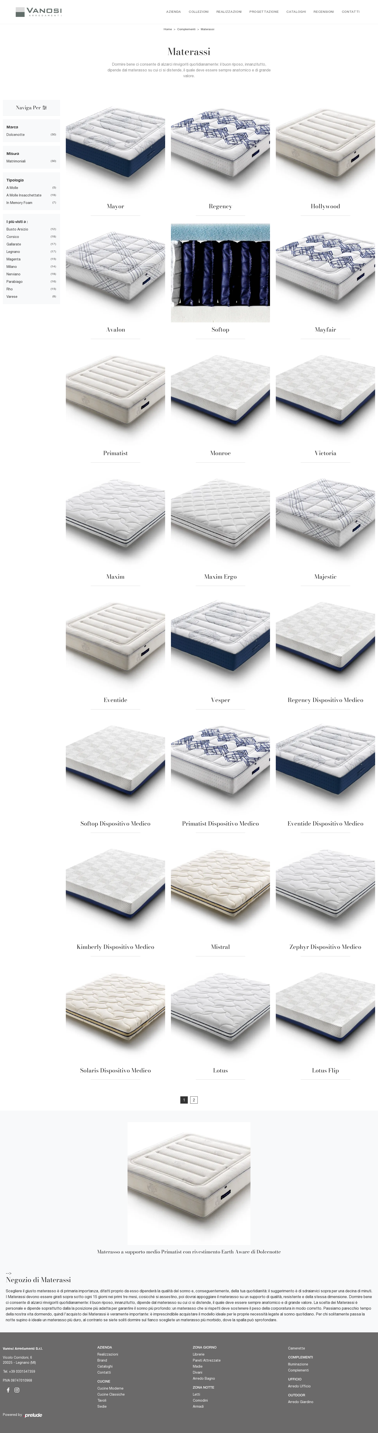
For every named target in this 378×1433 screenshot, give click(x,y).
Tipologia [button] (15, 180)
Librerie (198, 1354)
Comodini (200, 1400)
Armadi (198, 1406)
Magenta (13, 259)
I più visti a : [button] (17, 221)
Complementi (186, 29)
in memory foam (19, 203)
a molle (12, 188)
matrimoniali (16, 161)
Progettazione (264, 12)
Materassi (207, 29)
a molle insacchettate (24, 195)
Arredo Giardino (300, 1402)
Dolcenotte (16, 135)
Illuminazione (298, 1364)
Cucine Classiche (111, 1394)
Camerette (296, 1348)
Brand (102, 1360)
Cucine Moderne (110, 1388)
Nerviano (13, 274)
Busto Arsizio (17, 229)
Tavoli (101, 1400)
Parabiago (15, 282)
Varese (12, 297)
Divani (197, 1372)
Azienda (173, 12)
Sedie (102, 1406)
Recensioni (324, 12)
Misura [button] (13, 153)
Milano (12, 267)
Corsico (13, 237)
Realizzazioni (229, 12)
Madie (197, 1366)
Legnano (13, 252)
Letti (196, 1394)
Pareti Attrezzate (207, 1360)
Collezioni (199, 12)
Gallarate (14, 244)
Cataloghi (296, 12)
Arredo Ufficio (299, 1386)
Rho (10, 289)
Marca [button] (12, 127)
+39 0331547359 (22, 1371)
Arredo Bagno (204, 1378)
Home (168, 29)
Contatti (351, 12)
